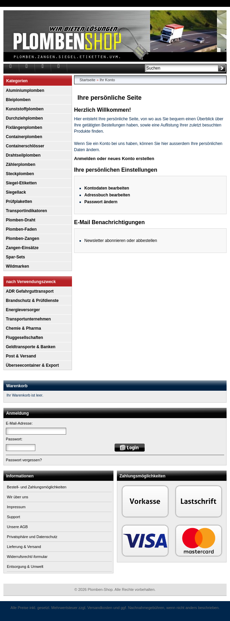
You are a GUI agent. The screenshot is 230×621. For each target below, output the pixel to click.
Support (13, 517)
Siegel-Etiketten (21, 183)
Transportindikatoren (26, 210)
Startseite (87, 80)
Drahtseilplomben (23, 155)
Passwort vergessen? (24, 460)
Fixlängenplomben (24, 127)
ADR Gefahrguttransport (29, 291)
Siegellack (16, 192)
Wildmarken (17, 266)
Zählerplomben (20, 164)
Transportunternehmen (28, 319)
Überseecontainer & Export (32, 365)
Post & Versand (21, 356)
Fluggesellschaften (24, 337)
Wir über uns (17, 497)
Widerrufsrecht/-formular (27, 557)
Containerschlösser (25, 146)
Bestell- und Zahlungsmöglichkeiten (36, 487)
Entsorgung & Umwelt (25, 566)
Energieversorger (23, 309)
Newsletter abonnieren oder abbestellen (120, 240)
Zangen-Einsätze (22, 247)
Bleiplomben (18, 99)
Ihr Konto (107, 80)
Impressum (16, 507)
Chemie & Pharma (23, 328)
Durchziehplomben (24, 118)
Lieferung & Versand (24, 547)
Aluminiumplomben (25, 90)
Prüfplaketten (19, 201)
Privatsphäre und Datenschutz (32, 537)
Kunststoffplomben (25, 109)
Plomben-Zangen (22, 238)
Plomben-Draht (20, 220)
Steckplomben (20, 173)
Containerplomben (24, 136)
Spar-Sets (15, 257)
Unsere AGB (17, 527)
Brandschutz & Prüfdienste (32, 300)
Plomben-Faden (21, 229)
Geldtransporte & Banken (31, 346)
